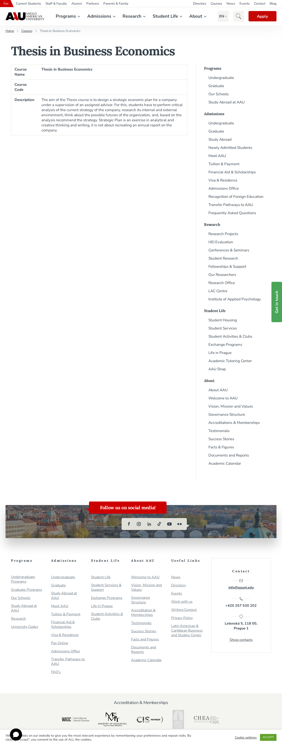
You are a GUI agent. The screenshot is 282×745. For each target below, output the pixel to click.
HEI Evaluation (220, 242)
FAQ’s (56, 672)
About (195, 16)
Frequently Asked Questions (232, 212)
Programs (66, 16)
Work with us (182, 601)
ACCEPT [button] (268, 737)
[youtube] (169, 524)
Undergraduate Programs (23, 579)
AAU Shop (217, 369)
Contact (259, 3)
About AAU (218, 390)
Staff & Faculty (56, 3)
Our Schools (218, 94)
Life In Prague (102, 606)
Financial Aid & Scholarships (232, 172)
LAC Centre (217, 291)
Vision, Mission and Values (230, 406)
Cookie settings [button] (246, 737)
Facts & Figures (221, 447)
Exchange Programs (225, 344)
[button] (221, 16)
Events (244, 3)
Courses (216, 3)
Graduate (216, 85)
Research (131, 16)
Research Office (221, 282)
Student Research (223, 258)
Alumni (76, 3)
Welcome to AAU (222, 398)
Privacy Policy (182, 618)
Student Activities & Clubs (230, 336)
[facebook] (129, 524)
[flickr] (179, 524)
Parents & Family (115, 3)
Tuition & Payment (223, 164)
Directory (199, 3)
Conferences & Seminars (228, 250)
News (230, 3)
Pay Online (59, 643)
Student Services (222, 328)
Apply (262, 16)
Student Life (165, 16)
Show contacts (241, 640)
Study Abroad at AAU (226, 102)
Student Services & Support (106, 587)
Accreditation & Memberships (143, 612)
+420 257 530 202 (241, 602)
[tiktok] (159, 524)
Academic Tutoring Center (230, 360)
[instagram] (139, 524)
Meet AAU (217, 155)
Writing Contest (184, 610)
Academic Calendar (224, 463)
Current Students (28, 3)
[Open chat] (16, 734)
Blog (273, 3)
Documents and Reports (228, 455)
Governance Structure (226, 414)
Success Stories (221, 439)
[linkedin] (149, 524)
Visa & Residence (222, 180)
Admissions (99, 16)
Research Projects (223, 233)
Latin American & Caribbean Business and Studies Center (187, 631)
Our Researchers (222, 274)
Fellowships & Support (227, 266)
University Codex (24, 627)
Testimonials (219, 430)
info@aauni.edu (241, 584)
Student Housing (222, 320)
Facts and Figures (145, 639)
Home (10, 31)
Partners (92, 3)
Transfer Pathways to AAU (230, 204)
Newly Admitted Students (230, 147)
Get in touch (276, 302)
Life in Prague (220, 352)
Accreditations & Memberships (234, 422)
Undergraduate (221, 77)
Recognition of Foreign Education (235, 196)
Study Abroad (220, 139)
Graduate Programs (26, 590)
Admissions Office (223, 188)
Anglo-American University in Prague (25, 16)
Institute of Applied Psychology (234, 299)
